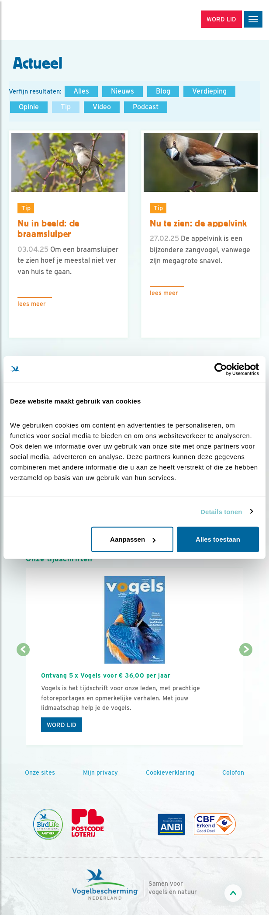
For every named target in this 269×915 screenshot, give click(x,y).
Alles (81, 91)
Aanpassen (132, 539)
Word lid (61, 724)
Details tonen (221, 511)
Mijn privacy (100, 772)
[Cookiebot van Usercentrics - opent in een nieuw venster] (221, 369)
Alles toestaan (218, 539)
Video (102, 107)
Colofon (233, 772)
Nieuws (122, 91)
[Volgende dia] (246, 698)
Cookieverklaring (170, 772)
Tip (66, 107)
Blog (163, 91)
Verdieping (209, 91)
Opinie (29, 107)
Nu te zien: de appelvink (198, 223)
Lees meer (31, 303)
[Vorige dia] (23, 698)
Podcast (146, 107)
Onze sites (40, 772)
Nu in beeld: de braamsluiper (48, 229)
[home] (43, 20)
